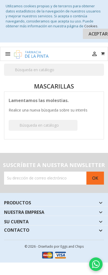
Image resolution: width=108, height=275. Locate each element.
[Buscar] (54, 70)
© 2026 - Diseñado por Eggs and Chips (54, 246)
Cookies (90, 26)
